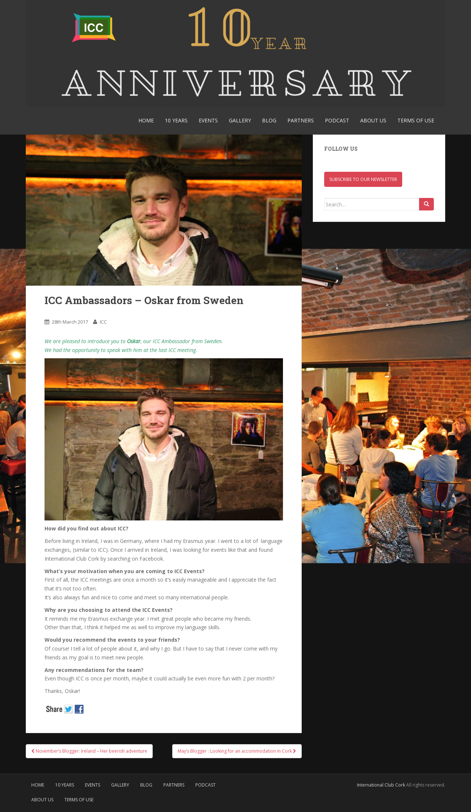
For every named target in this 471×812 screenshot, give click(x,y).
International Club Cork (381, 785)
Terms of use (415, 120)
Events (208, 120)
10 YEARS (176, 120)
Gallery (240, 120)
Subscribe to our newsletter (363, 179)
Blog (269, 120)
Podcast (337, 120)
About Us (373, 120)
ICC (103, 321)
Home (146, 120)
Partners (300, 120)
